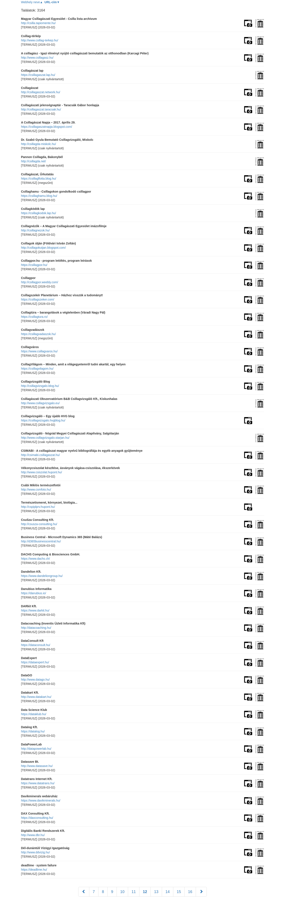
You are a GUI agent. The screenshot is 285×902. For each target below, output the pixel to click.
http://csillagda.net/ (33, 161)
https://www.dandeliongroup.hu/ (42, 576)
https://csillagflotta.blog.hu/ (38, 178)
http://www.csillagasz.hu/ (37, 57)
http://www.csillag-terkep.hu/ (39, 40)
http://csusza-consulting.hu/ (39, 524)
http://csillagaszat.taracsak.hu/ (41, 109)
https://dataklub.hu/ (33, 714)
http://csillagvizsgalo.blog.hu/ (40, 386)
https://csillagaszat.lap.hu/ (38, 75)
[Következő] (201, 892)
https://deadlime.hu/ (34, 869)
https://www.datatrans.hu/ (38, 783)
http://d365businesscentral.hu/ (41, 541)
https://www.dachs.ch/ (35, 558)
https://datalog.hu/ (33, 731)
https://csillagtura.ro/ (34, 316)
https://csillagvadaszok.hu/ (38, 334)
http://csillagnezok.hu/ (35, 230)
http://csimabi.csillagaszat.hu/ (40, 455)
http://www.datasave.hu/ (37, 766)
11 (134, 892)
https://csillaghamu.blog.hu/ (39, 196)
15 (179, 892)
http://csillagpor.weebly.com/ (39, 282)
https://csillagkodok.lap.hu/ (38, 213)
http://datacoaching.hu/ (36, 627)
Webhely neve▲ (32, 2)
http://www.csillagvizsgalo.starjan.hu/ (45, 437)
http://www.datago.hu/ (35, 679)
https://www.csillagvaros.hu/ (39, 351)
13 (156, 892)
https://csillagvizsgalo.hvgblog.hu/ (43, 420)
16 (190, 892)
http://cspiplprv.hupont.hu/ (38, 506)
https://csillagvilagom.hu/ (37, 368)
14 (167, 892)
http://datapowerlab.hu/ (36, 748)
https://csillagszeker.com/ (37, 299)
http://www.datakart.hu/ (36, 697)
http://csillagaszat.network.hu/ (40, 92)
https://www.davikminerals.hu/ (40, 800)
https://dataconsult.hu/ (35, 645)
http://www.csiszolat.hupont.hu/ (41, 472)
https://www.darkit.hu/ (35, 610)
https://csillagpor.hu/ (34, 265)
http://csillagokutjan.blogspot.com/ (43, 247)
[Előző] (83, 892)
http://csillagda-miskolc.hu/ (38, 144)
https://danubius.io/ (33, 593)
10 (122, 892)
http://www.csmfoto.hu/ (36, 489)
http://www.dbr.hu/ (33, 835)
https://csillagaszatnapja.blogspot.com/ (46, 126)
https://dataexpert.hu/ (35, 662)
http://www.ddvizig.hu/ (35, 852)
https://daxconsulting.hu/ (37, 817)
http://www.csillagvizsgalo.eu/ (40, 403)
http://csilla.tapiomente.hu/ (38, 23)
